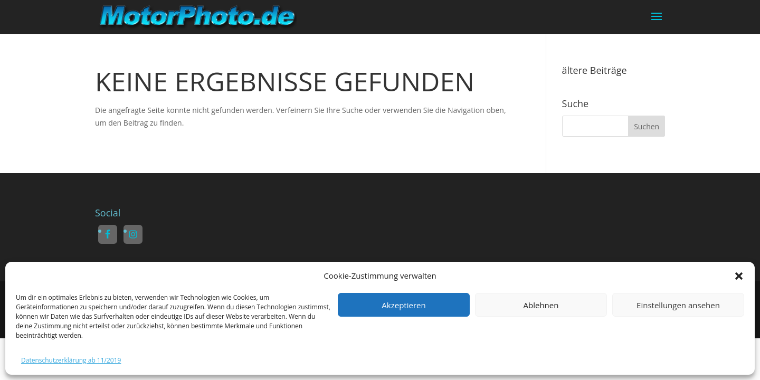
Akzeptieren (403, 305)
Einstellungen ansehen (678, 305)
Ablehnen (541, 305)
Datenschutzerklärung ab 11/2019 (71, 360)
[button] (739, 276)
